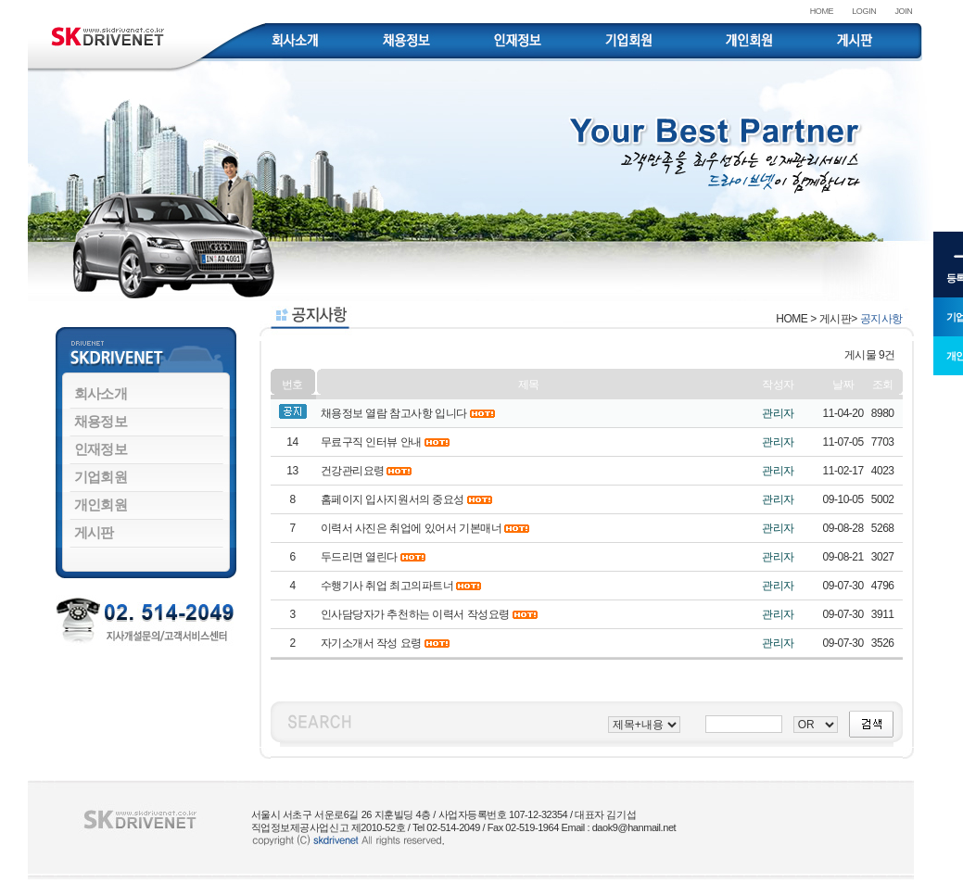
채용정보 (101, 421)
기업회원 (101, 477)
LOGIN (864, 11)
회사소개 (101, 393)
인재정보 (101, 449)
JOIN (903, 11)
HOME (822, 11)
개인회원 (101, 504)
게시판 (94, 532)
